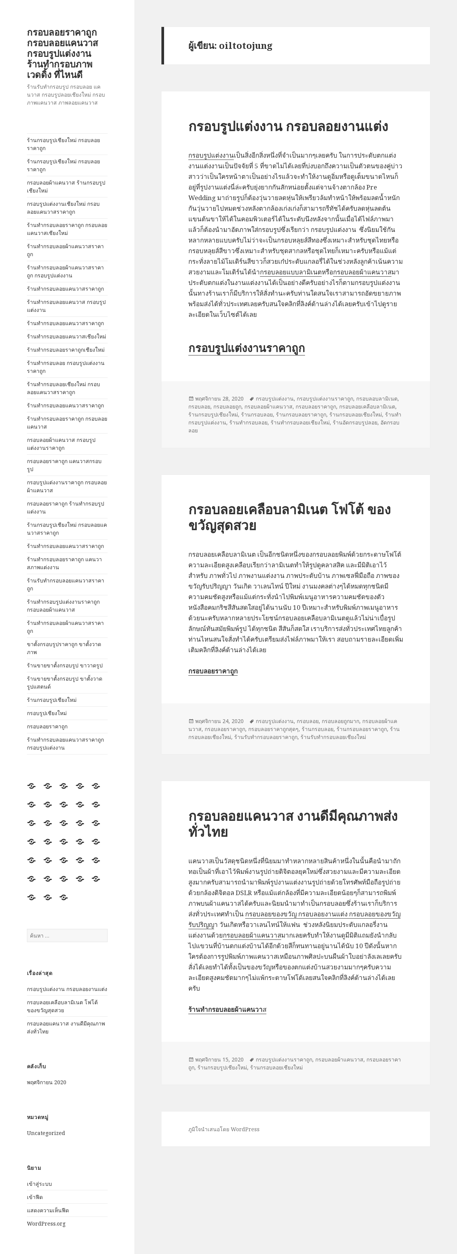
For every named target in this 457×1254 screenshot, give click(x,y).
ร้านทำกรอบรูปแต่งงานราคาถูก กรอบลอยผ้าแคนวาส (63, 605)
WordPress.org (46, 1223)
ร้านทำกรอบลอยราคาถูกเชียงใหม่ (66, 349)
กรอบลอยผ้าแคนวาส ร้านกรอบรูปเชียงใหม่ (66, 186)
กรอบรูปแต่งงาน (211, 155)
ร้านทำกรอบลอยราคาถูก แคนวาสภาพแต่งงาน (64, 563)
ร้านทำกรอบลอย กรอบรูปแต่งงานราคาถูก (66, 366)
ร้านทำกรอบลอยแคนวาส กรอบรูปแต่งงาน (66, 305)
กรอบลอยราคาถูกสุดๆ (273, 729)
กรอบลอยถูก (227, 406)
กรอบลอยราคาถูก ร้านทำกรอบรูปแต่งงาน (65, 507)
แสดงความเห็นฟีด (48, 1210)
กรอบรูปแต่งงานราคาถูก (246, 347)
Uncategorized (46, 1133)
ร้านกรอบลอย (257, 414)
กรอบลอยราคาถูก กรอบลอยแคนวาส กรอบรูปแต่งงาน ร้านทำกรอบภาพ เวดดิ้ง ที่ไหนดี (62, 53)
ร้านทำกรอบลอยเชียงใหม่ (300, 422)
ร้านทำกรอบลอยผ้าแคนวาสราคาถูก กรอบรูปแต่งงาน (65, 271)
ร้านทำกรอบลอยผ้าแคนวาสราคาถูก (65, 250)
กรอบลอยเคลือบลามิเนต (367, 406)
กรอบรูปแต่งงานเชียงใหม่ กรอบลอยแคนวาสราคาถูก (63, 207)
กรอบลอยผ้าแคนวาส (362, 272)
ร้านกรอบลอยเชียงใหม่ (355, 414)
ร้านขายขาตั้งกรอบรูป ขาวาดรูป (65, 665)
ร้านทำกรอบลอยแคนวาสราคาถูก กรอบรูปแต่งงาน (65, 743)
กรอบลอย (199, 406)
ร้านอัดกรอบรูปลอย (355, 422)
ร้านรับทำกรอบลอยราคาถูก (265, 737)
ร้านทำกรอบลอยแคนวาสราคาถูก (65, 288)
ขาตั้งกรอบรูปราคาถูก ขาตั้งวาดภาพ (64, 648)
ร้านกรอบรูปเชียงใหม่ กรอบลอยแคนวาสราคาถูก (67, 528)
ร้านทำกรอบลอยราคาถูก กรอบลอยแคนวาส (67, 422)
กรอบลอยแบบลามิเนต (291, 272)
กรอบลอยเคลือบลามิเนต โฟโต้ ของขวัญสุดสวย (289, 517)
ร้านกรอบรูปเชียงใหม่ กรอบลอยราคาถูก (63, 144)
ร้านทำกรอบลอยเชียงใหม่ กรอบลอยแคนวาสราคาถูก (63, 388)
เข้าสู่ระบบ (39, 1183)
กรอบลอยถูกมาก (340, 721)
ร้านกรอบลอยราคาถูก (301, 414)
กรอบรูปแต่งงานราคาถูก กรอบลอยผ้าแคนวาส (67, 486)
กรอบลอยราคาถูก (47, 726)
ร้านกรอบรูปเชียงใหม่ (52, 699)
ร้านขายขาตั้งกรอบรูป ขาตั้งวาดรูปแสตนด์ (64, 682)
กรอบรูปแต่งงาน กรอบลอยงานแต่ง (67, 989)
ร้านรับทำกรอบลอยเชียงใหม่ (333, 737)
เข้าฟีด (35, 1197)
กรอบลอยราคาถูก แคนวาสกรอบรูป (64, 465)
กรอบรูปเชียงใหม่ (47, 713)
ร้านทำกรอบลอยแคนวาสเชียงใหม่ (66, 336)
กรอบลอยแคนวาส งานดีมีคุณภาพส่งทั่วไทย (293, 824)
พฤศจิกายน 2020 (46, 1082)
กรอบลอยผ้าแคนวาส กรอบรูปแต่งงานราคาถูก (61, 443)
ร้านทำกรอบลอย (248, 422)
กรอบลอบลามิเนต (377, 398)
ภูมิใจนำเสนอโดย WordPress (224, 1129)
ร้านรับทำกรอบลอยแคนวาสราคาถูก (65, 584)
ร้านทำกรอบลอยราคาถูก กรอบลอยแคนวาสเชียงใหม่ (67, 228)
